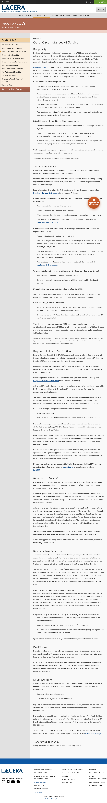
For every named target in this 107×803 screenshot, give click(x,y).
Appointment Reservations (94, 202)
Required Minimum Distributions (46, 193)
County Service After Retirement (14, 62)
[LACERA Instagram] (3, 782)
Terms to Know (7, 85)
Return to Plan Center (12, 89)
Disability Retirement (10, 65)
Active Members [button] (41, 15)
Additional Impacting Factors (13, 58)
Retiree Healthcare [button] (81, 15)
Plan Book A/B (9, 40)
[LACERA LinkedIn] (8, 782)
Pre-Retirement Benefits (11, 72)
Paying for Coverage (93, 733)
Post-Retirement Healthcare (12, 69)
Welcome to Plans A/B (10, 45)
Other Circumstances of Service (14, 52)
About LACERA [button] (24, 15)
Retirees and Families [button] (61, 15)
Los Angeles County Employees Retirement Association (19, 11)
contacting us (68, 467)
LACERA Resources (9, 75)
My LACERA (100, 2)
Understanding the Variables (12, 48)
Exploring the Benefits (10, 55)
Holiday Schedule (40, 782)
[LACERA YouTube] (13, 782)
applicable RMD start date (47, 223)
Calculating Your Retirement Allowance (12, 80)
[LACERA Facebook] (18, 782)
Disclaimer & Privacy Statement (53, 798)
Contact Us (38, 792)
